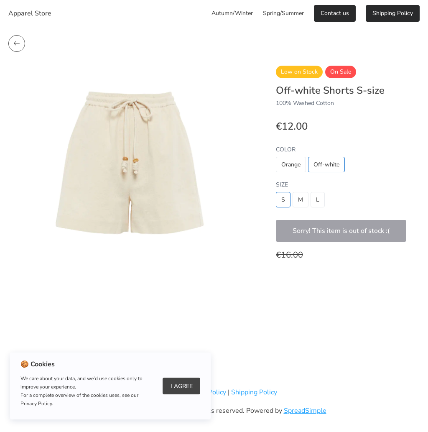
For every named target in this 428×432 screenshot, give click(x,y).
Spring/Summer (283, 13)
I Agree (182, 386)
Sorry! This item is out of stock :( (341, 230)
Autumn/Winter (232, 13)
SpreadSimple (305, 410)
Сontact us (335, 13)
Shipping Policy (392, 13)
